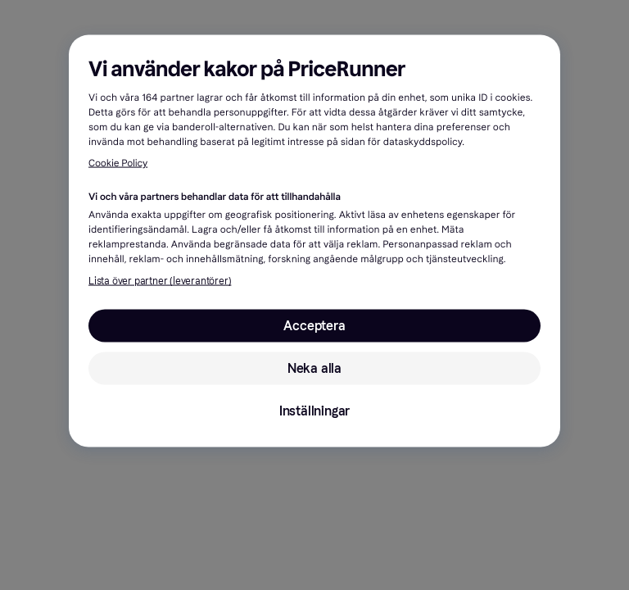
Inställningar (314, 411)
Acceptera (314, 326)
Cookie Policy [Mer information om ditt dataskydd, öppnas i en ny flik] (117, 164)
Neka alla (314, 368)
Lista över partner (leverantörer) (159, 281)
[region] (314, 241)
